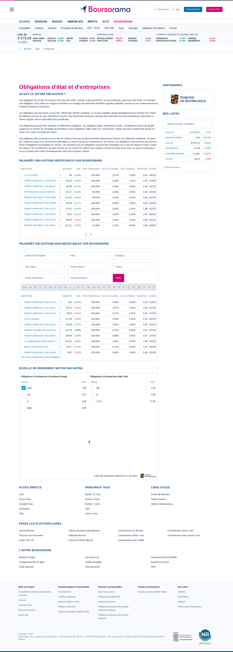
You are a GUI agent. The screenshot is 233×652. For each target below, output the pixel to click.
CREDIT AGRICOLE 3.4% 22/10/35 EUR (43, 352)
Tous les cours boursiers (31, 535)
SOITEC (169, 159)
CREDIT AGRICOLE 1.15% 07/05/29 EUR (43, 180)
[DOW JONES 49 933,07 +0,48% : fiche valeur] (48, 38)
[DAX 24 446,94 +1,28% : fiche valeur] (80, 41)
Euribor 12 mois (93, 494)
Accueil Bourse (26, 530)
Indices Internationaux (162, 504)
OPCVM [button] (109, 28)
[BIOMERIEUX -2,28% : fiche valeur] (201, 41)
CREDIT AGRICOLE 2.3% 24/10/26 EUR (43, 308)
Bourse (24, 21)
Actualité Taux (26, 504)
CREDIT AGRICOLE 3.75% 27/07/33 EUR (43, 313)
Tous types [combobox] (30, 266)
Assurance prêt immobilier (164, 557)
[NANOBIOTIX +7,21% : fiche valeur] (171, 38)
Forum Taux (25, 499)
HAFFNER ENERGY (175, 154)
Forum (173, 28)
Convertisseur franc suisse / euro (184, 535)
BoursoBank (123, 21)
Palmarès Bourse (77, 535)
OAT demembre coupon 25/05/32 (39, 192)
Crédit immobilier (93, 562)
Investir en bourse (160, 562)
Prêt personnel (92, 567)
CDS (21, 494)
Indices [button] (52, 28)
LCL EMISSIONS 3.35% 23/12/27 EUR (42, 341)
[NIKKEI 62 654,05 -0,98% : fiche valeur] (80, 38)
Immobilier (75, 21)
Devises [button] (133, 28)
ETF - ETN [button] (93, 28)
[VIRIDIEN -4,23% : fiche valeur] (201, 38)
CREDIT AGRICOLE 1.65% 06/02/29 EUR (43, 214)
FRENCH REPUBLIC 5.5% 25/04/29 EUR (43, 225)
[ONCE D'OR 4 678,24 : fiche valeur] (111, 41)
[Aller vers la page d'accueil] (115, 9)
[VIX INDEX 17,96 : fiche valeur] (141, 41)
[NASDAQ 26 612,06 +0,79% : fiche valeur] (48, 41)
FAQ (21, 513)
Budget (57, 21)
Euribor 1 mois (92, 504)
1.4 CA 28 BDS (31, 175)
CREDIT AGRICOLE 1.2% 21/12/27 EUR (43, 208)
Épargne (41, 21)
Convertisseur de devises (130, 530)
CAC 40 (22, 34)
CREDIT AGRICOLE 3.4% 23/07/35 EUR (43, 336)
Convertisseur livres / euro (181, 530)
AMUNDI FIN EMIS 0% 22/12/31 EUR (41, 330)
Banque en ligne (27, 557)
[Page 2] (91, 234)
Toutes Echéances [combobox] (34, 278)
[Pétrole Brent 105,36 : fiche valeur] (111, 38)
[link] (22, 600)
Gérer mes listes (172, 167)
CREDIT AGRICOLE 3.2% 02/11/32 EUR (43, 220)
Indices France (158, 499)
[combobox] (134, 256)
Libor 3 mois (91, 513)
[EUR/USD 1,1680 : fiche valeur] (141, 38)
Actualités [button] (24, 28)
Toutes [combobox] (118, 266)
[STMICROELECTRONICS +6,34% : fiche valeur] (171, 41)
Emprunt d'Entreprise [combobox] (35, 255)
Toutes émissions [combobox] (78, 278)
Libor (87, 508)
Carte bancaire (26, 567)
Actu (105, 21)
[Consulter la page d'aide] (176, 9)
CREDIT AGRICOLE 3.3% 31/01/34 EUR (43, 324)
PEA (153, 567)
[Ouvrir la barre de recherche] (162, 9)
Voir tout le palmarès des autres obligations (41, 357)
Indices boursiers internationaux (84, 530)
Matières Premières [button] (153, 28)
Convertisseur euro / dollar (131, 540)
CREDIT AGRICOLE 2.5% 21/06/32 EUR (43, 203)
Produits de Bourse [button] (72, 28)
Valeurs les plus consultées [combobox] (180, 124)
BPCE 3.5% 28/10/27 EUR (36, 347)
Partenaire (24, 508)
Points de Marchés (160, 494)
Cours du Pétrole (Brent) (81, 540)
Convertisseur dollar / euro (131, 535)
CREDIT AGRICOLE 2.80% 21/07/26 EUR (43, 302)
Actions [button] (39, 28)
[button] (11, 9)
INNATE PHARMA (173, 137)
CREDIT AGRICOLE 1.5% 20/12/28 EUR (43, 186)
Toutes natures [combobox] (77, 266)
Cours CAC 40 (26, 540)
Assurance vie (92, 557)
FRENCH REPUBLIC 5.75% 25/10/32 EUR (44, 197)
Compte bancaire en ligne (32, 562)
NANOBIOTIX (171, 148)
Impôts (92, 21)
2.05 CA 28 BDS (31, 319)
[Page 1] (86, 234)
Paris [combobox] (72, 255)
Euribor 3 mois (92, 499)
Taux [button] (121, 28)
